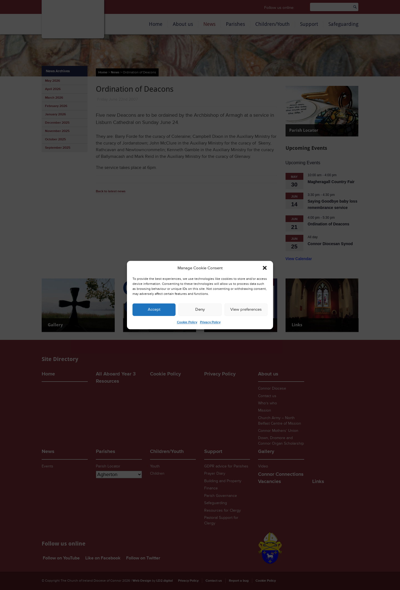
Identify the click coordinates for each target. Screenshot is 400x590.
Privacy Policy (210, 322)
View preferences (246, 309)
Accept (154, 309)
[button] (265, 268)
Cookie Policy (187, 322)
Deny (200, 309)
